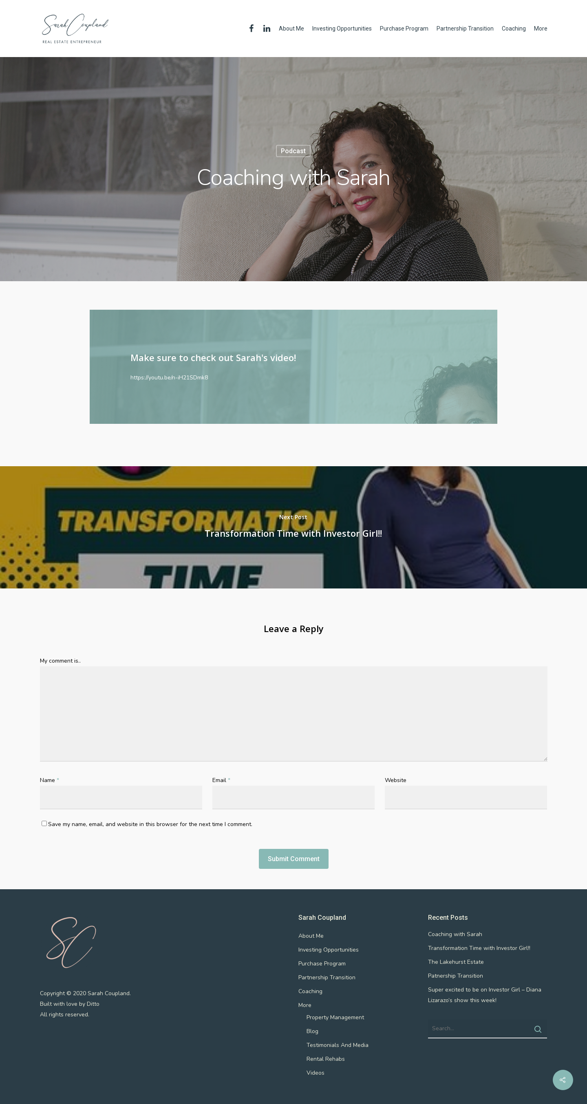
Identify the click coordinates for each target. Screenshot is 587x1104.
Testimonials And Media (338, 1045)
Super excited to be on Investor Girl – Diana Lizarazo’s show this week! (484, 995)
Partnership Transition (465, 28)
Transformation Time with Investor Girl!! (479, 948)
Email (221, 780)
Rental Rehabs (326, 1059)
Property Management (335, 1017)
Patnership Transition (455, 976)
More (540, 28)
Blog (312, 1031)
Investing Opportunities (342, 28)
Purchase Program (404, 28)
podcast (293, 151)
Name (49, 780)
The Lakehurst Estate (456, 962)
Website (395, 780)
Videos (315, 1073)
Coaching (514, 28)
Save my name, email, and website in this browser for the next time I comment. (150, 824)
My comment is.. (60, 661)
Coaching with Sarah (455, 934)
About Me (291, 28)
